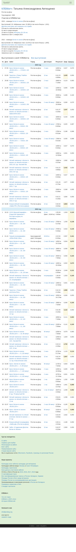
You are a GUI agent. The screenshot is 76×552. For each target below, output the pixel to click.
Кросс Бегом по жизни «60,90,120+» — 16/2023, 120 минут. (19, 82)
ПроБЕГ (6, 3)
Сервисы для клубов (8, 443)
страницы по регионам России (43, 453)
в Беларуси (41, 482)
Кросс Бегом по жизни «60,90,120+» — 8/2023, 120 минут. (18, 133)
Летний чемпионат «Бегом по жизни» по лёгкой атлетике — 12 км (19, 399)
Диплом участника (8, 26)
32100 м (46, 236)
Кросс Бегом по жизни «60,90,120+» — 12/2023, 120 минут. (19, 97)
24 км (46, 212)
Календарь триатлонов (9, 468)
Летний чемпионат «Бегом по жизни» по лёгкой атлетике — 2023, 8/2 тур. (19, 170)
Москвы (22, 466)
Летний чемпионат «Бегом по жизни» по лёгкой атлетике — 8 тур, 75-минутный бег (19, 392)
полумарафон (48, 275)
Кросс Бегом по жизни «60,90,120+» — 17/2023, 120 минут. (19, 70)
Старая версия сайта (9, 451)
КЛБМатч (7, 8)
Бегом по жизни (17, 21)
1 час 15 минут (49, 390)
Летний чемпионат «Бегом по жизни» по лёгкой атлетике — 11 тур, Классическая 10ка (19, 358)
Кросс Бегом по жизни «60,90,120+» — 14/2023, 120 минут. (19, 90)
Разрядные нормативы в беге (11, 484)
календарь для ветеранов (27, 464)
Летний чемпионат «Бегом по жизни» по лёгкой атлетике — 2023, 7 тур (19, 184)
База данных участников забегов (13, 470)
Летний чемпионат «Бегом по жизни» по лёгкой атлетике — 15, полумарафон (19, 277)
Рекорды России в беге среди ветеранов (15, 478)
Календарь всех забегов (10, 464)
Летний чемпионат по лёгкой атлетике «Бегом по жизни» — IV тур (19, 417)
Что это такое (6, 497)
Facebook (29, 453)
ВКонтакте (21, 453)
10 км (46, 75)
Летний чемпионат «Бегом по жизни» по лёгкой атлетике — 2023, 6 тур (19, 199)
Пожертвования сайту (9, 449)
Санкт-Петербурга (32, 466)
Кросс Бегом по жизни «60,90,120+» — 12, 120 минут (17, 319)
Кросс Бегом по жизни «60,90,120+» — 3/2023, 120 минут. (18, 191)
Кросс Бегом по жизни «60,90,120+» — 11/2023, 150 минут (19, 104)
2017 (29, 472)
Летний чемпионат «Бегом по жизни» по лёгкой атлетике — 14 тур (19, 312)
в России (32, 482)
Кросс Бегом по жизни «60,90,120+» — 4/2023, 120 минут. (18, 177)
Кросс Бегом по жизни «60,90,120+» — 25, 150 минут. (17, 224)
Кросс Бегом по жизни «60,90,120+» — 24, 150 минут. (17, 231)
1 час (45, 160)
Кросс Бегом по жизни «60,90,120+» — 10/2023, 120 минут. (19, 119)
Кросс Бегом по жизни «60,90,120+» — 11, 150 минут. (17, 326)
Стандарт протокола (8, 486)
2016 (33, 472)
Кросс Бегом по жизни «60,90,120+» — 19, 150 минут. (17, 258)
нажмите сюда (6, 517)
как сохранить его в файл (23, 26)
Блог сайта (5, 447)
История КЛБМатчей (8, 501)
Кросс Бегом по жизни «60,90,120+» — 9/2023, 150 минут (18, 126)
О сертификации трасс (9, 474)
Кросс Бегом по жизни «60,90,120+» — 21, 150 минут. (17, 243)
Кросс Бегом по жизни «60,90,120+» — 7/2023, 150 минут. (18, 141)
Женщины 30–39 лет (20, 32)
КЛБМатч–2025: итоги (9, 499)
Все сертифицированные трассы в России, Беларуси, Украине (22, 476)
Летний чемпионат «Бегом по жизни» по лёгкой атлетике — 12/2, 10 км (19, 346)
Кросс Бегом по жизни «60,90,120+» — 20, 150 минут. (17, 251)
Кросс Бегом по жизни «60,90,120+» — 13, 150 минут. (17, 304)
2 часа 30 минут (49, 102)
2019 (21, 472)
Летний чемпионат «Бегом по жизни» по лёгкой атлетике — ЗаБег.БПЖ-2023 (19, 111)
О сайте (4, 440)
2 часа (46, 68)
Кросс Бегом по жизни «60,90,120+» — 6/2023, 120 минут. (18, 148)
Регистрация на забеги (9, 445)
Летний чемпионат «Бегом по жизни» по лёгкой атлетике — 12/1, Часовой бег (19, 339)
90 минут (47, 331)
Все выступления (38, 58)
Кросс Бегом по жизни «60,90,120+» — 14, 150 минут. (17, 297)
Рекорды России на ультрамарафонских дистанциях (19, 480)
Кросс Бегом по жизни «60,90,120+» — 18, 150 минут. (17, 265)
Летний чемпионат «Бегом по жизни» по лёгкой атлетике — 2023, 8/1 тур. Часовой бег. (19, 162)
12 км (46, 182)
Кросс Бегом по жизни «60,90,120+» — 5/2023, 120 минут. (18, 155)
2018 (25, 472)
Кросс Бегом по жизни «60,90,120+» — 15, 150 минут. (17, 285)
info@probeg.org (7, 512)
